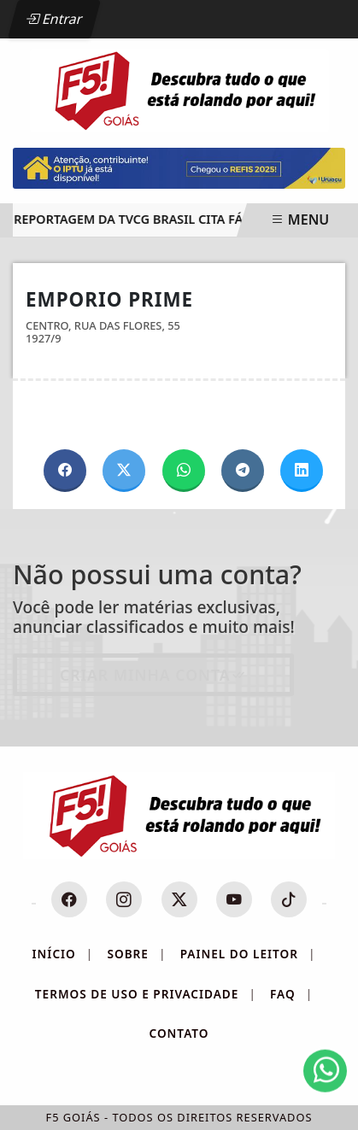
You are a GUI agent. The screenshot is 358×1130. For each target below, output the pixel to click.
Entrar (54, 18)
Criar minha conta (153, 675)
